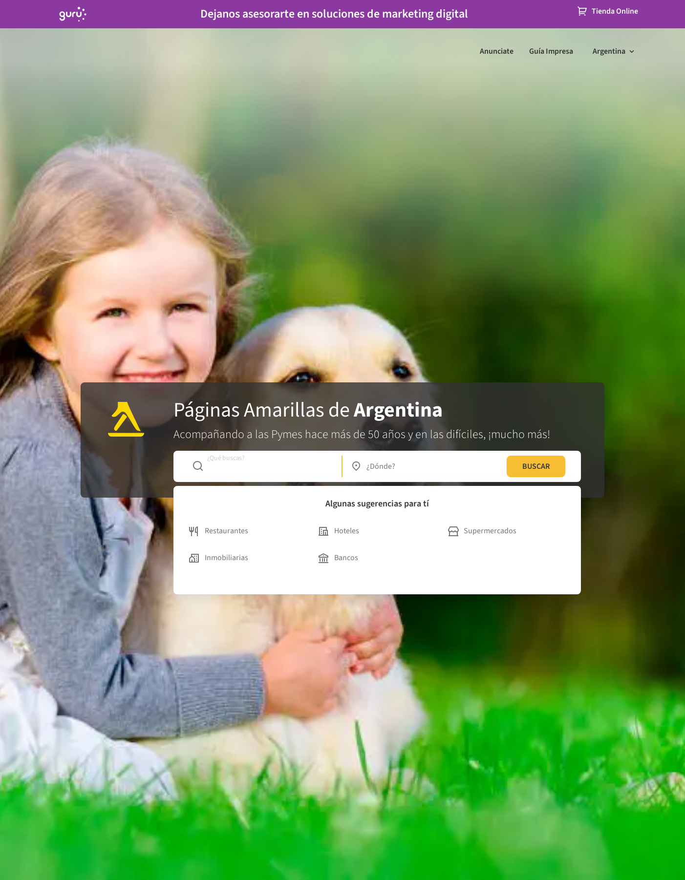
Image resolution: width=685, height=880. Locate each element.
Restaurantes (218, 530)
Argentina (609, 51)
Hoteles (339, 530)
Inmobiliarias (218, 557)
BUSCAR (536, 466)
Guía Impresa (551, 51)
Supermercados (482, 530)
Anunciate (497, 51)
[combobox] (262, 466)
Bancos (338, 557)
